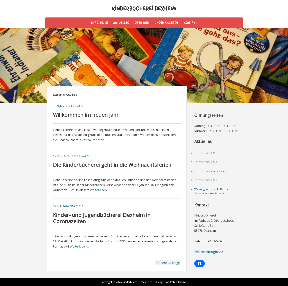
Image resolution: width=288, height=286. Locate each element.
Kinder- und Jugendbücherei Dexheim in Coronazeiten (102, 218)
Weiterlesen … (97, 140)
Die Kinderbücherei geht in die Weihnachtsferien (112, 164)
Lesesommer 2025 (205, 153)
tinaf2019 (79, 106)
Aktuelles (121, 23)
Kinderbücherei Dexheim (144, 8)
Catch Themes (179, 282)
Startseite (99, 23)
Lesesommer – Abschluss (209, 171)
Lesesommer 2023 (205, 180)
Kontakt (190, 23)
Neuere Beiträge (168, 263)
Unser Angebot (166, 23)
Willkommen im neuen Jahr (85, 114)
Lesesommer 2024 (205, 162)
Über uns (142, 23)
